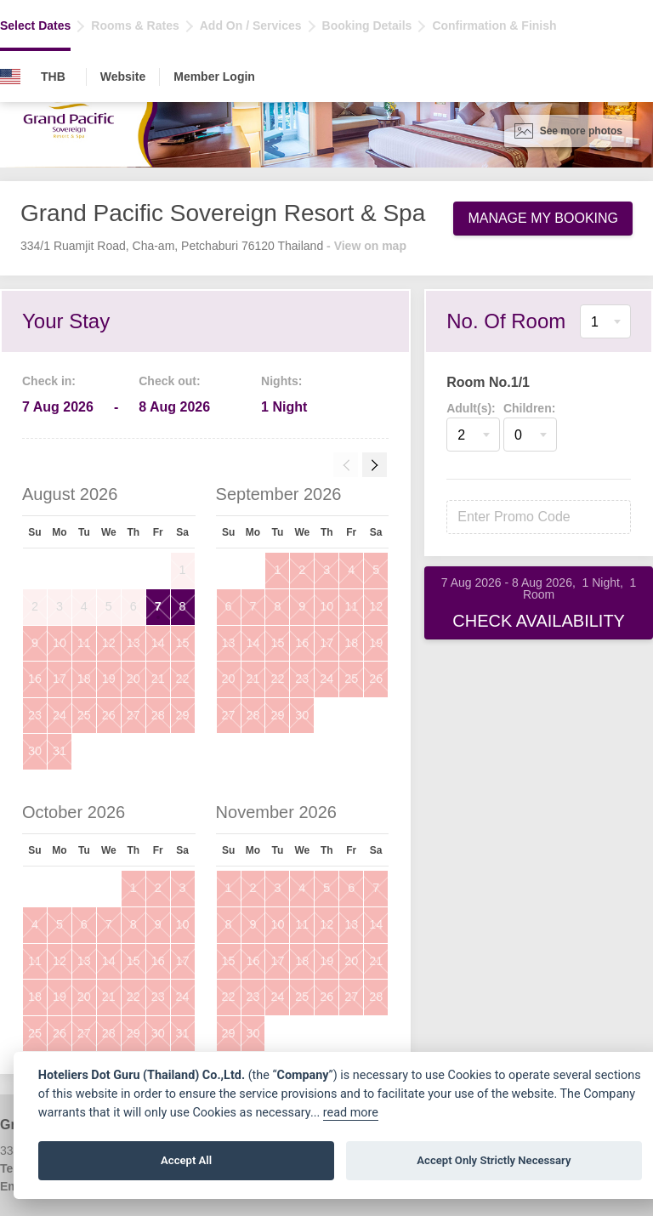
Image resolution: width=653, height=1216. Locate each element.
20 (133, 678)
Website (122, 76)
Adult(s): (471, 408)
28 (158, 715)
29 (183, 715)
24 (59, 715)
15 (183, 643)
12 (109, 643)
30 (35, 751)
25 (84, 715)
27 (133, 715)
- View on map (366, 246)
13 (133, 643)
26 (109, 715)
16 (35, 678)
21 (158, 678)
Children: (529, 408)
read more (350, 1112)
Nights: (281, 381)
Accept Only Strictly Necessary (494, 1160)
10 (59, 643)
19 (109, 678)
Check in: (49, 381)
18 (84, 678)
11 (84, 643)
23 (35, 715)
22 (183, 678)
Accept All (186, 1160)
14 (158, 643)
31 (59, 751)
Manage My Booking (543, 218)
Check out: (169, 381)
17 (59, 678)
